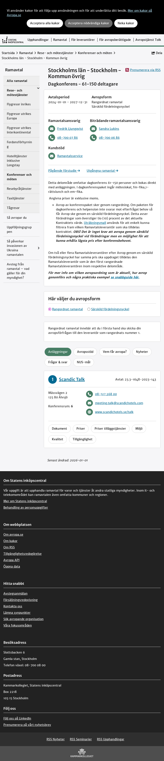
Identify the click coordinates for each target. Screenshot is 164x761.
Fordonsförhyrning (19, 144)
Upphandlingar (38, 40)
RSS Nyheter (56, 739)
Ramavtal (60, 40)
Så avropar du (17, 218)
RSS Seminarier (81, 739)
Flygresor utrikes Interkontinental (19, 130)
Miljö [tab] (138, 429)
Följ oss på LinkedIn (17, 718)
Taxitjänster (16, 198)
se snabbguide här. (125, 277)
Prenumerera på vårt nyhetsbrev (27, 725)
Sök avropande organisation (23, 619)
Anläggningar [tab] (58, 352)
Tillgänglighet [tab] (82, 439)
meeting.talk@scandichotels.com (114, 403)
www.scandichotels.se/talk (109, 412)
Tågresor (13, 208)
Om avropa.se (13, 534)
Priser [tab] (80, 429)
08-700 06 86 (105, 137)
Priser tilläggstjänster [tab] (110, 429)
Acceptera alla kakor (45, 23)
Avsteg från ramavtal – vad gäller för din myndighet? (18, 271)
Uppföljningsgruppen (19, 229)
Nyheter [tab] (142, 352)
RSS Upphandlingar (110, 739)
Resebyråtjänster (19, 189)
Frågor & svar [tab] (57, 362)
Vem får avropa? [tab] (115, 352)
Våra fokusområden (17, 625)
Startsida (8, 53)
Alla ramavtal (17, 81)
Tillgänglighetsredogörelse (22, 554)
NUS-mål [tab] (83, 362)
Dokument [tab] (59, 429)
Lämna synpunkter (17, 613)
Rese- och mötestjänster (55, 53)
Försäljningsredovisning (20, 600)
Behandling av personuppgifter (25, 507)
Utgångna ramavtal (102, 171)
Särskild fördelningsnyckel (110, 309)
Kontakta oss (12, 606)
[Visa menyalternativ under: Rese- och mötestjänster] (38, 88)
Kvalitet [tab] (57, 439)
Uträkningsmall (95, 223)
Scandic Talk (72, 379)
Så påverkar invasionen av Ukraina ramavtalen (17, 248)
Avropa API (11, 560)
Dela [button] (157, 53)
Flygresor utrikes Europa (19, 116)
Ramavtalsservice (65, 156)
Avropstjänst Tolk (148, 40)
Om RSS (9, 547)
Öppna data (11, 566)
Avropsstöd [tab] (85, 352)
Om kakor (10, 541)
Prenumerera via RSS (143, 70)
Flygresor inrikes (19, 104)
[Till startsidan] (13, 39)
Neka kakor (126, 23)
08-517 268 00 (101, 394)
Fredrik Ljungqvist (65, 128)
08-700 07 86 (63, 137)
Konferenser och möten (95, 53)
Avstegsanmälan (15, 593)
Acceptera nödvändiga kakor (88, 23)
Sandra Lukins (104, 128)
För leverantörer (83, 40)
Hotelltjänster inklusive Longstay (17, 160)
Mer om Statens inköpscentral (25, 501)
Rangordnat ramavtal (67, 309)
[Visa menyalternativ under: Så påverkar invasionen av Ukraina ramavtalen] (39, 248)
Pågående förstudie (64, 171)
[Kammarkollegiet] (82, 753)
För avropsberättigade (115, 40)
